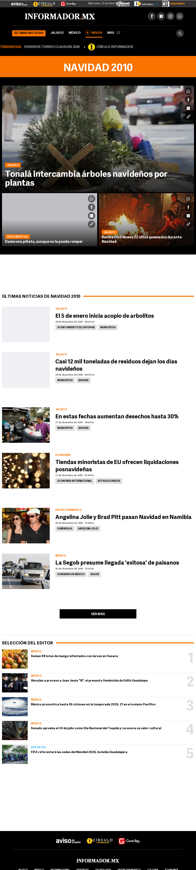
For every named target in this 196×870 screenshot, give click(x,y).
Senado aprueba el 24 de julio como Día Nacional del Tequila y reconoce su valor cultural (96, 728)
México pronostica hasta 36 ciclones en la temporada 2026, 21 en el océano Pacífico (93, 704)
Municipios (108, 327)
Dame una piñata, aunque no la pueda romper (44, 242)
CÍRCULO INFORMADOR (115, 47)
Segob (94, 574)
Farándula (64, 529)
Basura (83, 380)
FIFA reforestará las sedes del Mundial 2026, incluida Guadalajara (79, 752)
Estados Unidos (109, 481)
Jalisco (57, 33)
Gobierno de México (71, 574)
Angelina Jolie (88, 529)
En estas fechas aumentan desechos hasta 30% (117, 417)
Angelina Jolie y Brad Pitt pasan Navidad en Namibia (123, 517)
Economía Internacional (74, 481)
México (75, 33)
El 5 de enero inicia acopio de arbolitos (104, 316)
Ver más (98, 614)
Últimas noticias (28, 33)
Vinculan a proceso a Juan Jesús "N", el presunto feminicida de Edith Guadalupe (89, 680)
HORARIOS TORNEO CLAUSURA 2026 (52, 47)
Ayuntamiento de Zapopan (76, 327)
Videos (94, 33)
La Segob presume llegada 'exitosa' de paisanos (117, 563)
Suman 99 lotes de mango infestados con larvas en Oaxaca (74, 656)
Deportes (38, 747)
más (113, 33)
